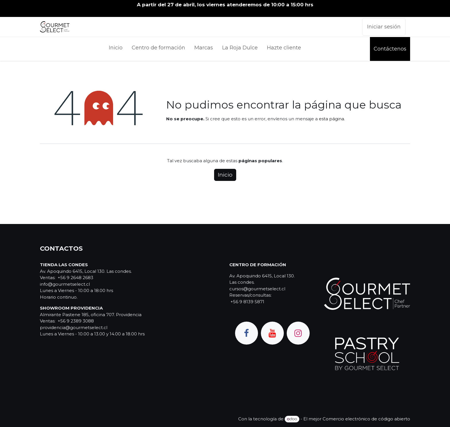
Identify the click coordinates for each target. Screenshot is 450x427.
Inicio (225, 174)
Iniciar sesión (384, 27)
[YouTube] (272, 333)
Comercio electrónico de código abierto (366, 419)
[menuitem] (116, 49)
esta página (331, 118)
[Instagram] (298, 333)
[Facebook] (246, 333)
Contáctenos (390, 49)
